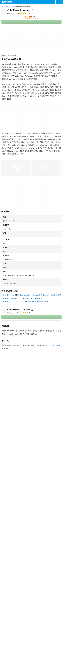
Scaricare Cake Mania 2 (51, 295)
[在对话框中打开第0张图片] (15, 168)
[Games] (13, 7)
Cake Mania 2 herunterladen (29, 295)
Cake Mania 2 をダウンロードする (12, 301)
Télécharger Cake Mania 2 (30, 298)
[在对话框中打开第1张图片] (45, 168)
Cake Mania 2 (20, 10)
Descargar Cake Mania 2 (36, 301)
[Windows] (7, 7)
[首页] (2, 7)
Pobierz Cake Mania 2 (8, 295)
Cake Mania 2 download (9, 298)
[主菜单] (61, 2)
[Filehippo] (6, 2)
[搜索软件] (57, 2)
